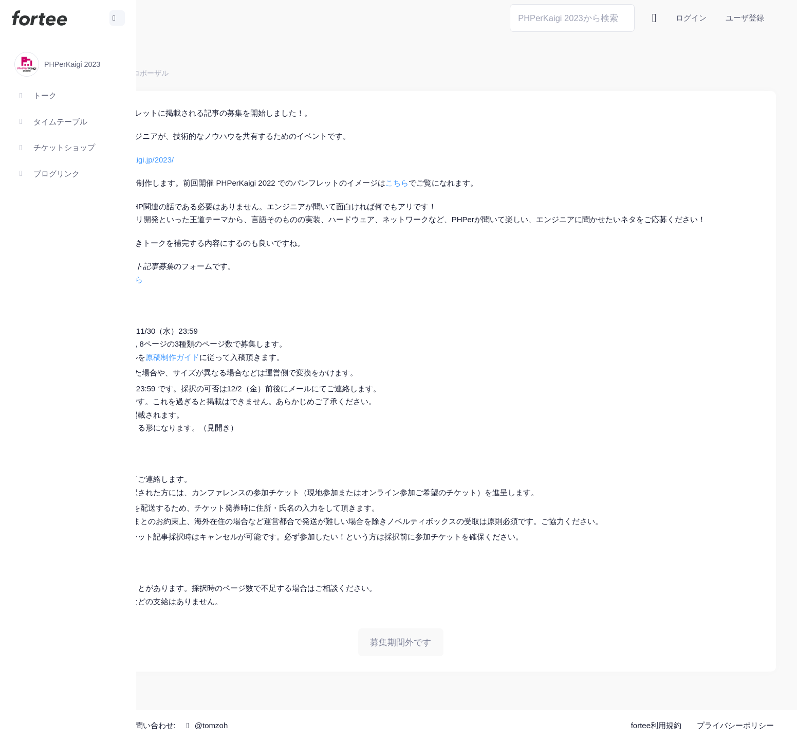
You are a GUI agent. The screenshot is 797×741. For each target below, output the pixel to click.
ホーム (170, 73)
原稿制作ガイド (304, 370)
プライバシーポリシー (735, 725)
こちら (529, 182)
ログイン (691, 17)
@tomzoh (337, 725)
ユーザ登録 (745, 17)
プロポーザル (279, 73)
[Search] (572, 17)
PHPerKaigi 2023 (219, 73)
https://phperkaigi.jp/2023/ (261, 159)
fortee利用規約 (656, 725)
